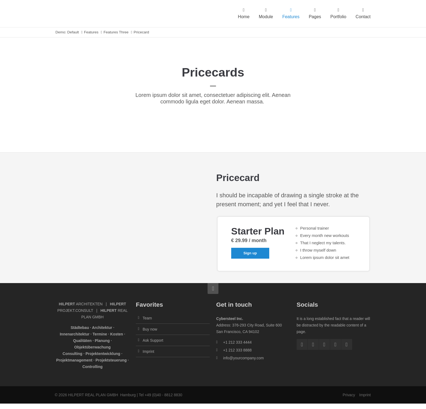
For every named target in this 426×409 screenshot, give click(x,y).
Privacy (349, 395)
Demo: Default (67, 32)
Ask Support (153, 340)
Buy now (150, 329)
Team (147, 318)
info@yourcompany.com (243, 358)
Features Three (116, 32)
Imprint (148, 351)
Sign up (250, 253)
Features (91, 32)
